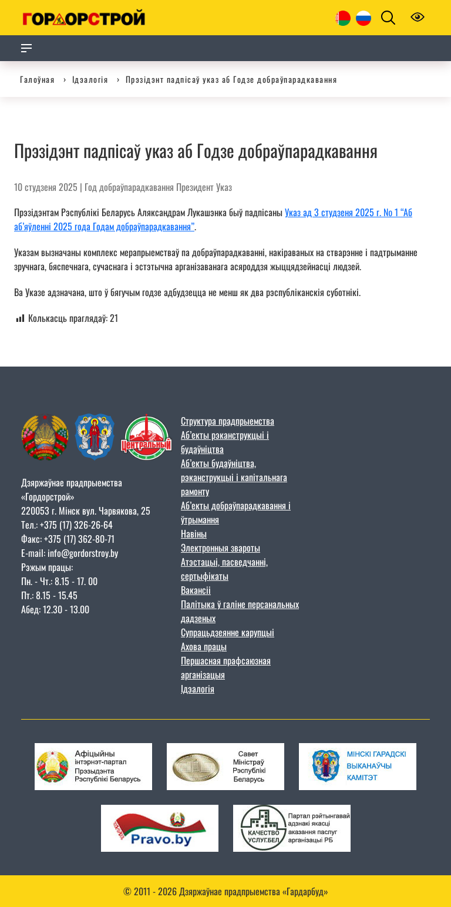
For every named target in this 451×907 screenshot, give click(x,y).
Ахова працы (204, 646)
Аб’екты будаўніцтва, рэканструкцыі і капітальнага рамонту (234, 477)
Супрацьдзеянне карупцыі (227, 632)
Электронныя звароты (220, 547)
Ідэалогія (197, 688)
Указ (224, 187)
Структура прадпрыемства (227, 421)
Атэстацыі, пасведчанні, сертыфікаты (224, 569)
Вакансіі (196, 590)
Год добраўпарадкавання (129, 187)
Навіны (194, 533)
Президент (195, 187)
